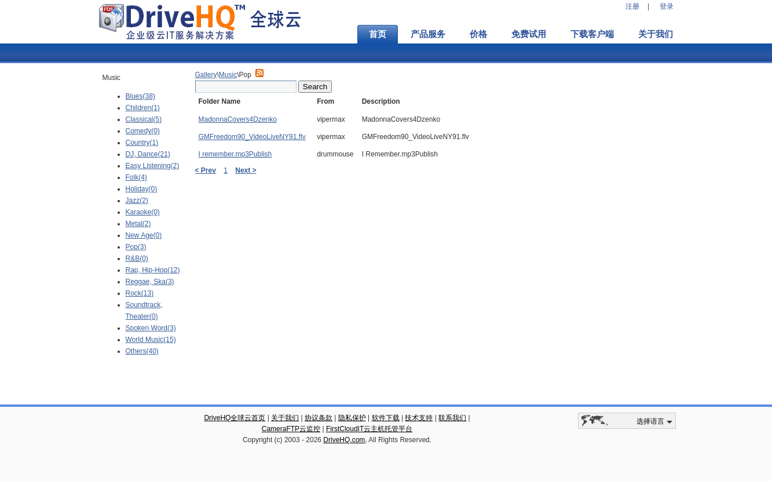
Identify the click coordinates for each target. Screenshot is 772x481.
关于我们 (655, 34)
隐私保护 (352, 418)
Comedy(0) (143, 131)
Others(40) (142, 351)
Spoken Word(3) (151, 328)
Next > (245, 170)
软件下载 (386, 418)
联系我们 (452, 418)
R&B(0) (137, 258)
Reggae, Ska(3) (150, 282)
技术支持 (419, 418)
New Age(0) (144, 235)
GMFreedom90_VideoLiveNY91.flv (252, 137)
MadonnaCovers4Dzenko (238, 119)
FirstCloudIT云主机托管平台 (369, 429)
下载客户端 (592, 34)
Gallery (206, 75)
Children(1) (143, 108)
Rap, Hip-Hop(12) (153, 270)
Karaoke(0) (143, 212)
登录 (667, 6)
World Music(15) (151, 340)
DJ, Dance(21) (148, 154)
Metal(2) (138, 224)
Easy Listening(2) (153, 166)
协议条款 (318, 418)
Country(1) (142, 143)
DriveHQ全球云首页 (234, 418)
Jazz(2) (137, 200)
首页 (377, 34)
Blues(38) (140, 96)
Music (228, 75)
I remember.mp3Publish (235, 154)
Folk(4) (136, 177)
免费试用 (528, 34)
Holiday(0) (142, 189)
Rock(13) (140, 293)
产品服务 (428, 34)
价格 (478, 34)
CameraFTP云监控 (291, 429)
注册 (632, 6)
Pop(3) (136, 247)
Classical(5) (144, 119)
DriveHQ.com (344, 440)
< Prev (205, 170)
